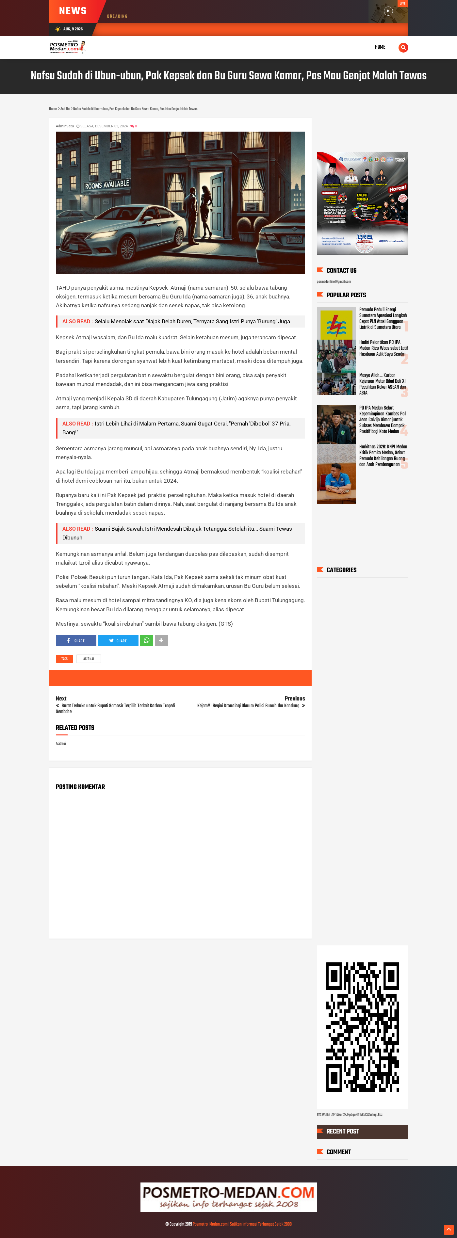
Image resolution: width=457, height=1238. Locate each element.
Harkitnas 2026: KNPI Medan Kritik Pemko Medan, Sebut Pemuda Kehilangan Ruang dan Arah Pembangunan (383, 456)
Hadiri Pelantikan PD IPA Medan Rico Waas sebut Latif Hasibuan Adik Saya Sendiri (383, 348)
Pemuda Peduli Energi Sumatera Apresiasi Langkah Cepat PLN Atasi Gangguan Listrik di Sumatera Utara (383, 319)
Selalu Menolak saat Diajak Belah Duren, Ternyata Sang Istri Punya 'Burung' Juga (192, 321)
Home (380, 47)
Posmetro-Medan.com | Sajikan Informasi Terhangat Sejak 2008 (242, 1224)
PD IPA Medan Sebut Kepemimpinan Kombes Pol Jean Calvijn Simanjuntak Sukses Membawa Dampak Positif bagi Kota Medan (382, 420)
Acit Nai (88, 659)
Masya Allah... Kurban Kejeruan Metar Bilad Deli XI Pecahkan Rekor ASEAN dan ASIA (382, 384)
